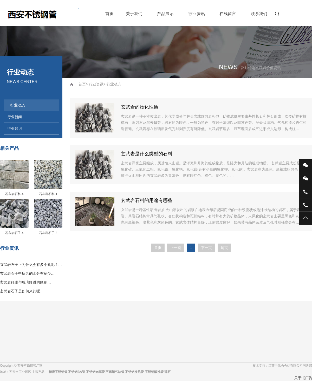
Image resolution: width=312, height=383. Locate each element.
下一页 (206, 248)
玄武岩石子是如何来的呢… (22, 291)
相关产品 (9, 148)
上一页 (175, 248)
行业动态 (17, 105)
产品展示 (165, 13)
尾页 (224, 248)
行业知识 (14, 128)
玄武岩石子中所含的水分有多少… (27, 273)
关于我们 (134, 13)
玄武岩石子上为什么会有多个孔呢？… (31, 265)
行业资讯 (196, 13)
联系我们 (259, 13)
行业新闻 (14, 117)
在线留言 (227, 13)
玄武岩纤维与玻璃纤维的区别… (25, 282)
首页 (109, 13)
